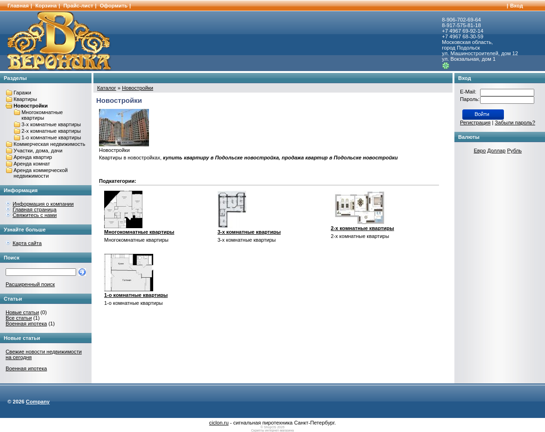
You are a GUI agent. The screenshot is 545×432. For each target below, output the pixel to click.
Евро (480, 150)
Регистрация (475, 122)
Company (38, 401)
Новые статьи (22, 312)
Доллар (496, 150)
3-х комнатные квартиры (51, 124)
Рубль (514, 150)
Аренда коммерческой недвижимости (41, 173)
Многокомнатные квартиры (42, 115)
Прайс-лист (78, 5)
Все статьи (19, 318)
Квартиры (25, 99)
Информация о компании (43, 204)
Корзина (46, 5)
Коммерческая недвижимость (49, 144)
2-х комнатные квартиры (51, 131)
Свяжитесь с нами (35, 215)
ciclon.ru (219, 422)
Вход (516, 5)
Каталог (106, 88)
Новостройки (31, 105)
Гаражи (22, 92)
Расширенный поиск (30, 284)
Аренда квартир (33, 157)
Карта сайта (27, 243)
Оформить (113, 5)
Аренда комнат (32, 163)
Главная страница (35, 209)
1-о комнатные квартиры (51, 137)
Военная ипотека (26, 323)
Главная (18, 5)
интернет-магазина (279, 430)
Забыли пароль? (515, 122)
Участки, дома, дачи (38, 150)
